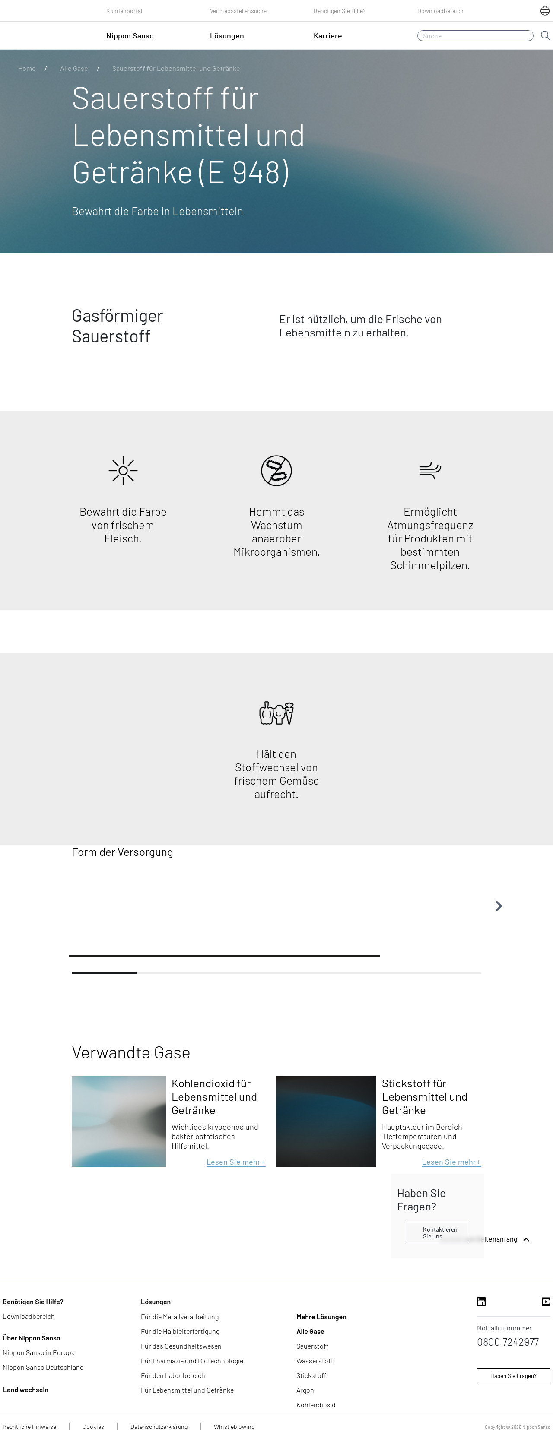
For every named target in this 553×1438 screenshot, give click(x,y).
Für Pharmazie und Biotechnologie (192, 1360)
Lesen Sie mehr (236, 1161)
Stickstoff (311, 1375)
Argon (305, 1390)
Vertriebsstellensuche (238, 10)
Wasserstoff (315, 1360)
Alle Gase (74, 68)
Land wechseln (25, 1389)
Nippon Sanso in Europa (39, 1352)
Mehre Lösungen (321, 1316)
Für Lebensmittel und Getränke (187, 1390)
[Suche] (475, 35)
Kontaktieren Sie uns (440, 1233)
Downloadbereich (440, 10)
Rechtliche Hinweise (29, 1426)
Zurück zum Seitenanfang (485, 1240)
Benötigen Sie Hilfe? (339, 10)
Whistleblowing (234, 1426)
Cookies (93, 1426)
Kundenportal (124, 10)
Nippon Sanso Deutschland (43, 1367)
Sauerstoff (312, 1346)
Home (27, 68)
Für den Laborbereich (173, 1375)
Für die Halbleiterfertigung (180, 1331)
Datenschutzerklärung (159, 1426)
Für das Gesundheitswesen (181, 1346)
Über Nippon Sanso (31, 1337)
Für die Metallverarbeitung (180, 1316)
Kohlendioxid (316, 1404)
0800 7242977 (508, 1341)
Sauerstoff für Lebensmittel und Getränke (176, 68)
